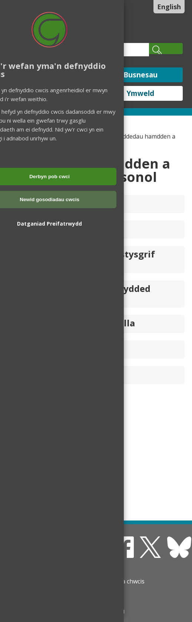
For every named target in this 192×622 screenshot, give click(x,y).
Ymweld (140, 93)
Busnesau (140, 75)
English (169, 6)
